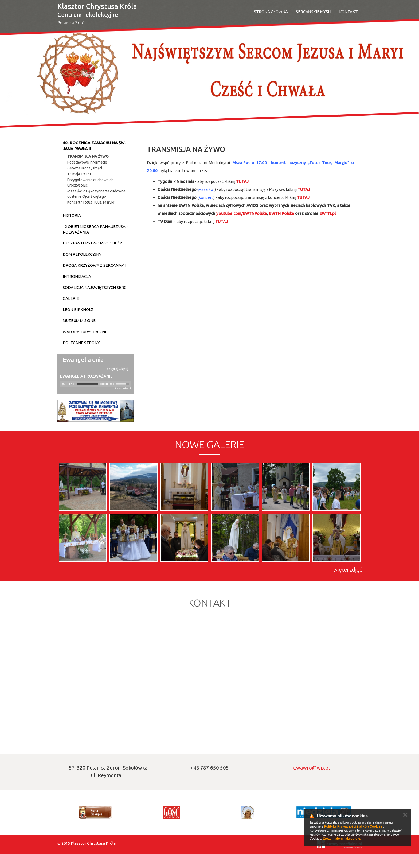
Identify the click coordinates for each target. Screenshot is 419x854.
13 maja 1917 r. (79, 174)
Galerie (71, 298)
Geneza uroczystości (84, 168)
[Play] (63, 384)
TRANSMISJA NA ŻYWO (88, 156)
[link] (241, 213)
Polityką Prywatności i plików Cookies (353, 826)
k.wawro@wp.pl (311, 768)
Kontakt (348, 11)
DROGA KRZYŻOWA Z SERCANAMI (94, 265)
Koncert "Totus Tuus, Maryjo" (91, 202)
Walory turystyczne (85, 331)
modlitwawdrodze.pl (120, 388)
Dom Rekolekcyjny (82, 254)
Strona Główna (271, 11)
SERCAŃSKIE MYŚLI (313, 11)
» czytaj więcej (117, 369)
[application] (95, 384)
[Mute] (112, 384)
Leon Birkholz (78, 309)
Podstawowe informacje (87, 162)
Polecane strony (81, 342)
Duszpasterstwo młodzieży (92, 243)
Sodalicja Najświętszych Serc (94, 287)
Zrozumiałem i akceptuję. (342, 838)
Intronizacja (77, 276)
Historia (72, 215)
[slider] (87, 384)
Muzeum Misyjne (79, 320)
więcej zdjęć (347, 569)
